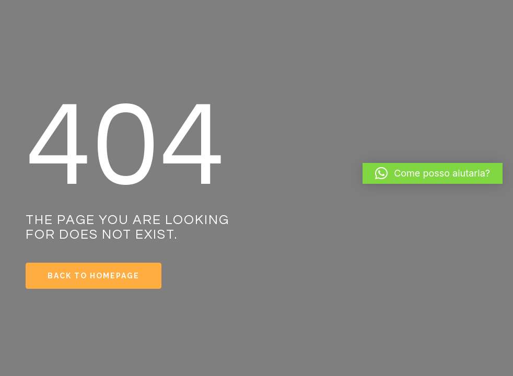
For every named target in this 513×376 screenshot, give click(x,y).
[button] (433, 173)
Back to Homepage (93, 276)
